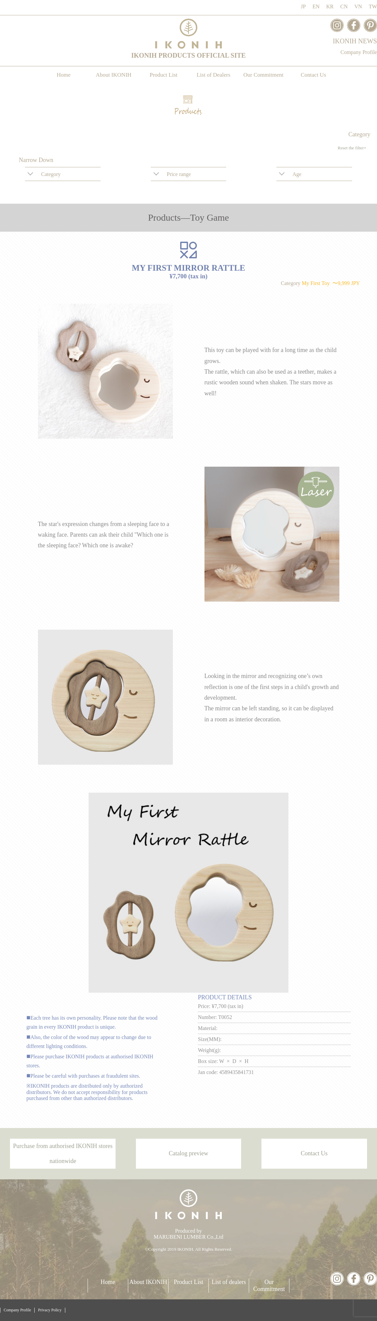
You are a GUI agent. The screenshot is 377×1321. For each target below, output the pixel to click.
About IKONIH (113, 75)
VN (358, 6)
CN (344, 6)
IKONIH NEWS (355, 41)
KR (330, 6)
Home (64, 75)
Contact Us (313, 75)
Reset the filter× (352, 147)
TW (373, 6)
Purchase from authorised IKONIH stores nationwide (63, 1153)
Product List (164, 75)
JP (303, 6)
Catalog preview (188, 1153)
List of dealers (229, 1282)
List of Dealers (213, 75)
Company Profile (358, 52)
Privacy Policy (49, 1310)
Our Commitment (263, 75)
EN (315, 6)
